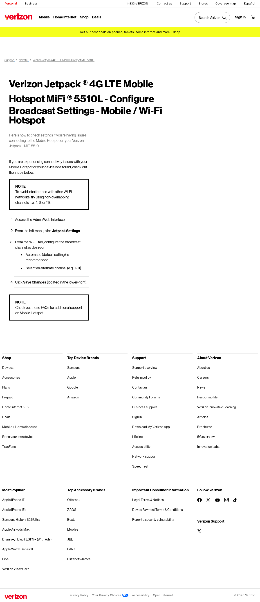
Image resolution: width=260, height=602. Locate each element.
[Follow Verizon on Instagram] (226, 500)
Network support (144, 456)
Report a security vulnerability (153, 519)
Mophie (72, 529)
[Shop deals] (176, 32)
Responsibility (207, 397)
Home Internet (64, 17)
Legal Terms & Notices (148, 500)
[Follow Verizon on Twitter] (208, 500)
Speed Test (140, 466)
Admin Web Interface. (49, 219)
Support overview (144, 367)
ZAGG (71, 510)
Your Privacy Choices (110, 595)
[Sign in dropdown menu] (240, 17)
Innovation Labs (208, 446)
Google (72, 387)
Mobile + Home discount (19, 427)
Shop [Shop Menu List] (84, 17)
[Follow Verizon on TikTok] (235, 500)
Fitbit (71, 549)
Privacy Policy (78, 595)
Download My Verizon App (151, 427)
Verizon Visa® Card (15, 569)
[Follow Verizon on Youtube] (217, 500)
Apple (71, 377)
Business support (144, 407)
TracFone (9, 446)
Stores (203, 3)
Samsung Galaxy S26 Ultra (21, 519)
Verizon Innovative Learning (216, 407)
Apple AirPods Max (16, 529)
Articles (202, 417)
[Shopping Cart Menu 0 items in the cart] (253, 17)
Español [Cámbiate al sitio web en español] (249, 3)
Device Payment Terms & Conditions (157, 510)
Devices (8, 367)
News (201, 387)
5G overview (206, 437)
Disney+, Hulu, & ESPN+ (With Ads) (27, 539)
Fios (5, 559)
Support (185, 3)
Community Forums (146, 397)
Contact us (164, 3)
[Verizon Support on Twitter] (199, 531)
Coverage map (225, 3)
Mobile (44, 17)
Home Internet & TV (15, 407)
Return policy (141, 377)
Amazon (73, 397)
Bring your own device (18, 437)
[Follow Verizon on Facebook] (199, 500)
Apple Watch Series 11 (17, 549)
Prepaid (7, 397)
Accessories (11, 377)
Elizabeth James (79, 559)
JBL (70, 539)
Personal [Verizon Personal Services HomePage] (10, 3)
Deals (6, 417)
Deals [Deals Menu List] (96, 17)
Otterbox (73, 500)
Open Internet (163, 595)
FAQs (45, 307)
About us (203, 367)
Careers (203, 377)
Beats (71, 519)
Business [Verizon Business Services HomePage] (31, 3)
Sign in (137, 417)
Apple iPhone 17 (13, 500)
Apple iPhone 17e (14, 510)
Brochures (204, 427)
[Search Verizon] (212, 17)
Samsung (74, 367)
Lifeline (137, 437)
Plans (6, 387)
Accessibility (141, 446)
